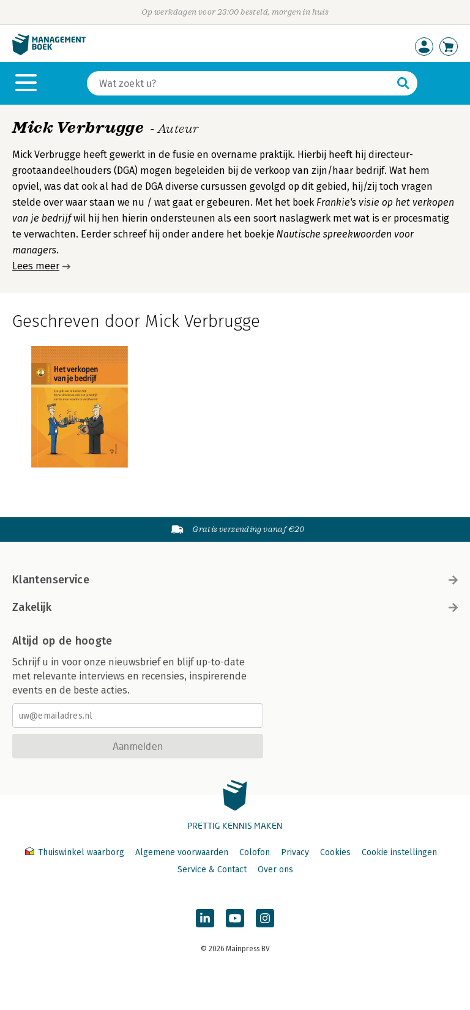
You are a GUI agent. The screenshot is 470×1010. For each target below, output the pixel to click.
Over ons (275, 869)
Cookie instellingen (399, 852)
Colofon (254, 852)
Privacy (295, 852)
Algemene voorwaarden (181, 852)
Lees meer (35, 266)
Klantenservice (235, 579)
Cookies (335, 852)
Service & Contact (212, 869)
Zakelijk (235, 607)
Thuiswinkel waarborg (76, 852)
